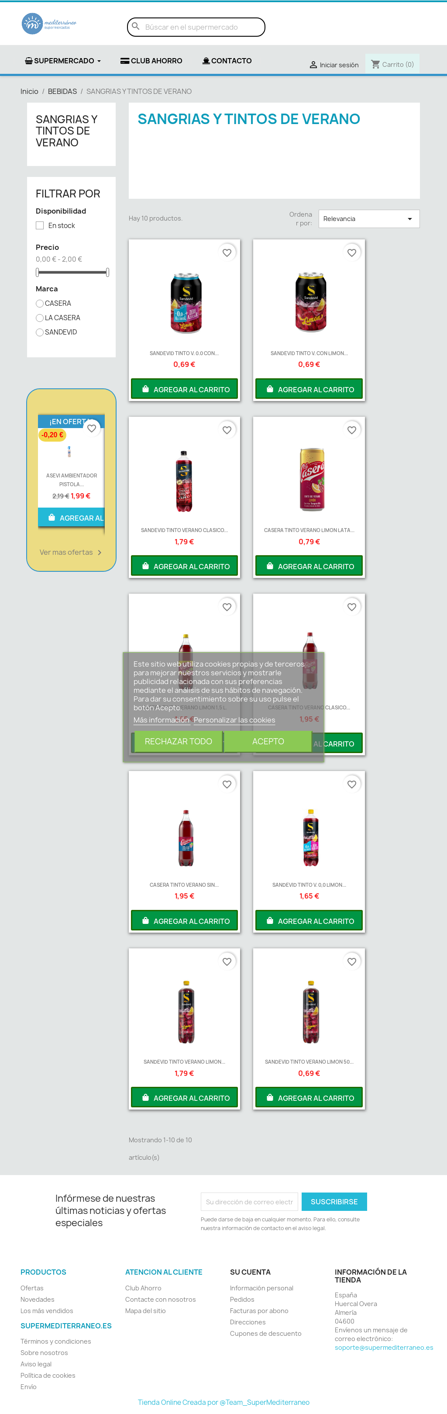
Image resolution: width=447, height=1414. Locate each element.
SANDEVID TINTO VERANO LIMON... (184, 1061)
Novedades (38, 1299)
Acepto (268, 741)
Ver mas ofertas (72, 552)
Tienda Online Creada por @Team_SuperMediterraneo (223, 1402)
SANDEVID (61, 332)
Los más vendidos (47, 1311)
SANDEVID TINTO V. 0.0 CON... (184, 353)
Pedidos (242, 1299)
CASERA (58, 303)
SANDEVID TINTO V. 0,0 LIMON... (309, 885)
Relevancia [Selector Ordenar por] (369, 219)
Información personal (261, 1288)
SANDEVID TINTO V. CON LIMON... (309, 353)
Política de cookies (48, 1375)
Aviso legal (36, 1364)
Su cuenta (250, 1272)
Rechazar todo (178, 741)
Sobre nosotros (44, 1352)
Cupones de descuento (266, 1333)
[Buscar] (196, 27)
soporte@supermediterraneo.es (384, 1347)
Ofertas (32, 1288)
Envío (29, 1387)
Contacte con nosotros (160, 1299)
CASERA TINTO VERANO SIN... (184, 885)
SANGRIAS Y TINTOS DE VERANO (66, 131)
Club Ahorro (143, 1288)
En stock (61, 225)
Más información (162, 720)
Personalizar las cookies (234, 720)
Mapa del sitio (145, 1311)
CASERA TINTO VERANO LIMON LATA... (309, 530)
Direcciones (248, 1322)
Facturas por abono (259, 1311)
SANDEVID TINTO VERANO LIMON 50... (309, 1061)
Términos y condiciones (56, 1341)
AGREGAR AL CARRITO (91, 517)
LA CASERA (62, 318)
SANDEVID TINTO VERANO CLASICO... (184, 530)
